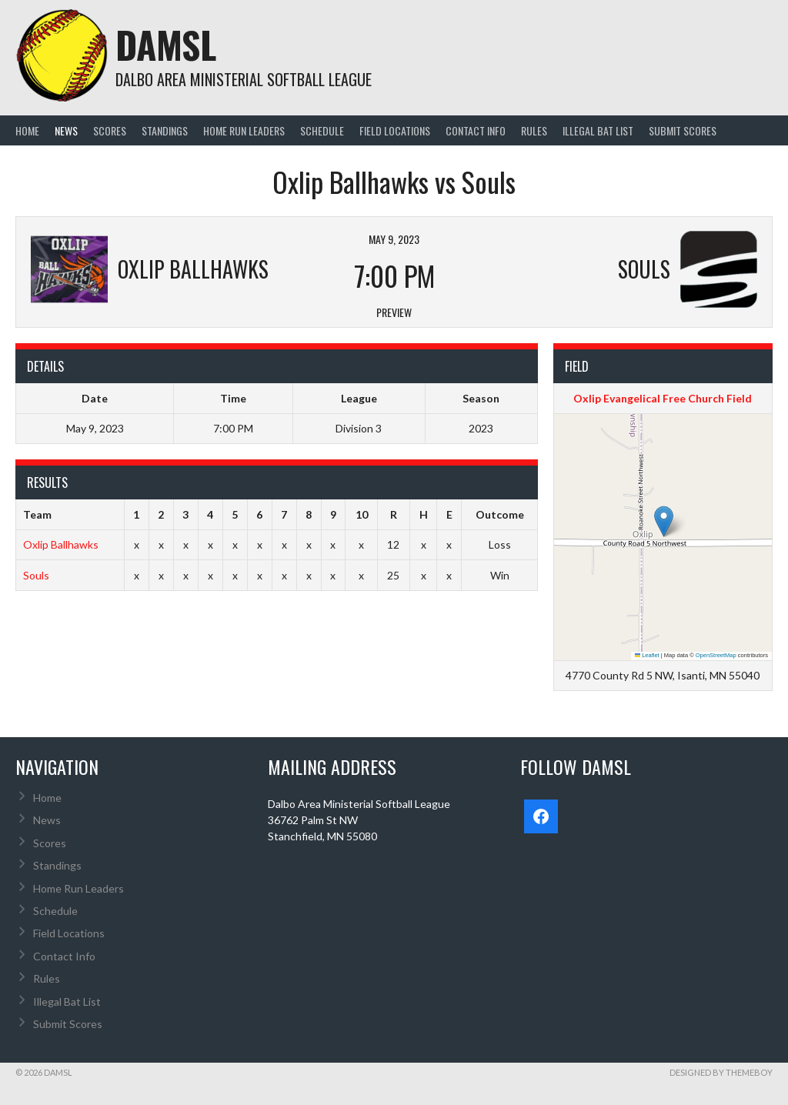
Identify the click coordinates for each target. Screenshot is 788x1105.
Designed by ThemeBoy (721, 1072)
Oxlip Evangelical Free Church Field (662, 398)
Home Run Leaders (244, 130)
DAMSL (165, 44)
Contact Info (476, 130)
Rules (534, 130)
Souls (36, 575)
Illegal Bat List (598, 130)
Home (27, 130)
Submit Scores (682, 130)
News (66, 130)
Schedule (322, 130)
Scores (109, 130)
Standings (165, 130)
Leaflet (647, 655)
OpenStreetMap (716, 655)
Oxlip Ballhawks (60, 544)
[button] (663, 521)
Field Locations (394, 130)
